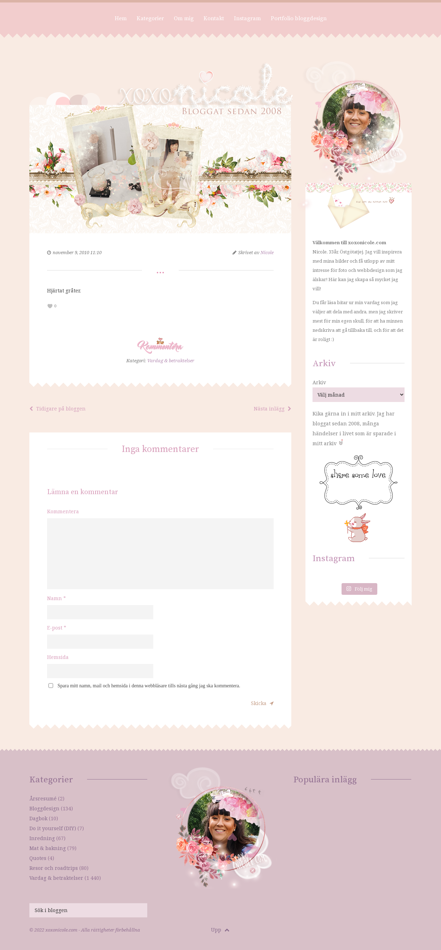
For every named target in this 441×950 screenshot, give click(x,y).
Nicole (267, 252)
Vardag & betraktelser (170, 360)
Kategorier (150, 18)
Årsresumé (43, 798)
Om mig (184, 18)
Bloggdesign (44, 808)
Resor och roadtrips (53, 868)
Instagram (247, 18)
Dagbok (38, 818)
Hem (121, 18)
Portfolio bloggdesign (299, 18)
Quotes (37, 858)
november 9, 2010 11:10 (77, 252)
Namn (56, 598)
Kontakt (214, 18)
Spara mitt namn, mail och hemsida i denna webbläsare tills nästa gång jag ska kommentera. (149, 685)
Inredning (42, 838)
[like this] (50, 306)
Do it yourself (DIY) (52, 828)
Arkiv (319, 382)
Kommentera (63, 511)
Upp (220, 929)
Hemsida (58, 657)
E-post (56, 627)
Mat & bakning (47, 848)
